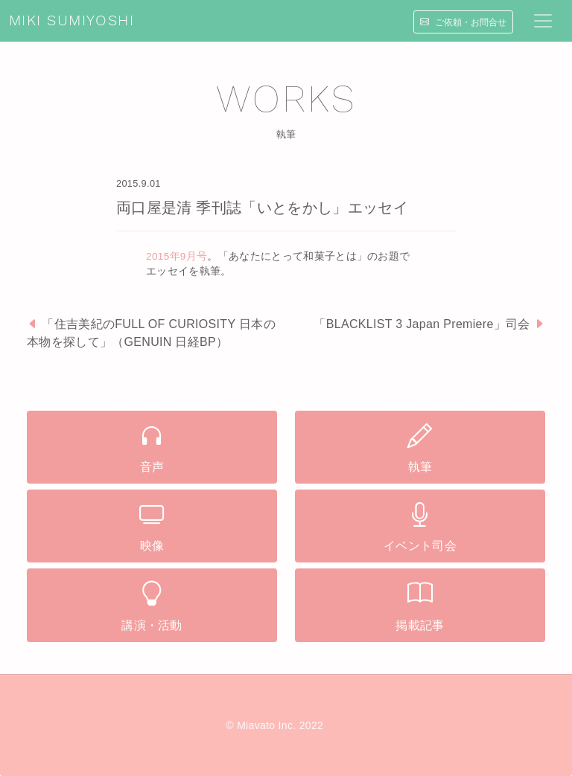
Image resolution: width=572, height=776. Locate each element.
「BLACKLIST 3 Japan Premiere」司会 (422, 324)
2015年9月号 (176, 256)
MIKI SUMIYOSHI (71, 21)
